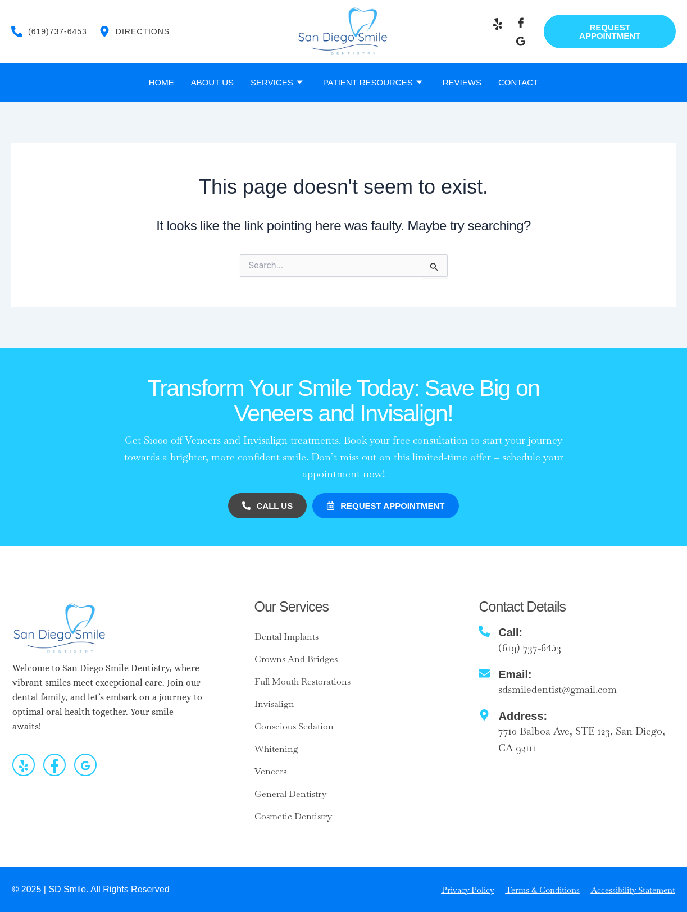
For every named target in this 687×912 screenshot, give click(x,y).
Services (277, 82)
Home (161, 82)
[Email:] (484, 672)
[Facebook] (520, 23)
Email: (515, 674)
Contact (518, 82)
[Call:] (484, 631)
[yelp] (23, 765)
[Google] (520, 40)
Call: (510, 632)
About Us (212, 82)
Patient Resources (372, 82)
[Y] (497, 23)
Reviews (462, 82)
